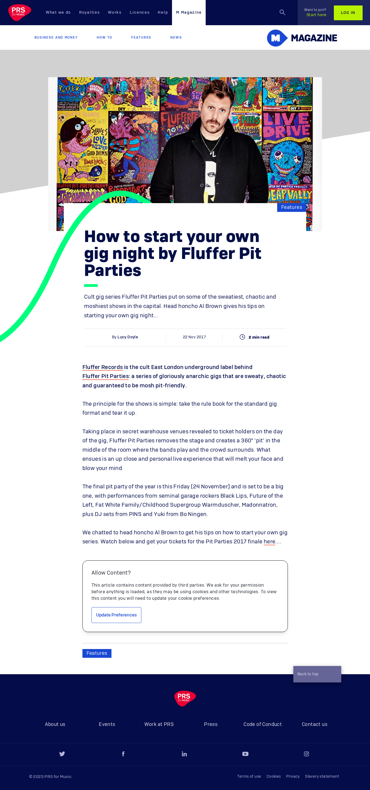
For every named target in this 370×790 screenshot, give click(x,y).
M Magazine (189, 13)
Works (115, 13)
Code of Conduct (262, 724)
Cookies (273, 777)
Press (210, 724)
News (176, 37)
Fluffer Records (102, 367)
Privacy (293, 777)
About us (55, 724)
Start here (315, 12)
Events (107, 724)
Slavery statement (322, 777)
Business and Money (56, 37)
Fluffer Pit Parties (105, 376)
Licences (140, 13)
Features (141, 37)
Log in (348, 13)
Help (163, 13)
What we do (58, 13)
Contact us (314, 724)
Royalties (89, 13)
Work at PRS (159, 724)
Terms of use (249, 777)
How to (104, 37)
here (270, 541)
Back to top (315, 674)
